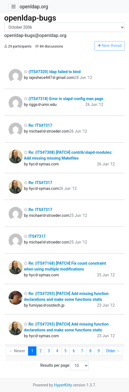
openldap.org (33, 6)
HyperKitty (63, 385)
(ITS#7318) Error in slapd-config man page (63, 98)
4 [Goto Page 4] (57, 351)
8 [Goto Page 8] (90, 351)
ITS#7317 (35, 236)
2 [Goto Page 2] (40, 351)
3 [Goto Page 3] (49, 351)
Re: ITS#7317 (38, 125)
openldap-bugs (30, 18)
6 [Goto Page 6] (74, 351)
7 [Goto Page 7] (82, 351)
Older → (113, 351)
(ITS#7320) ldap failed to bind (52, 72)
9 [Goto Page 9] (99, 351)
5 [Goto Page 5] (65, 351)
